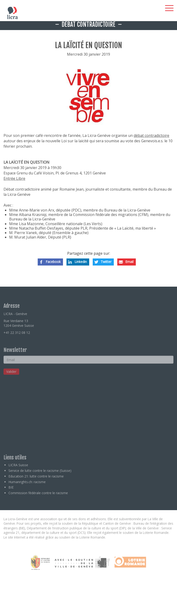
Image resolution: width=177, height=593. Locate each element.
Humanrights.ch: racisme (27, 482)
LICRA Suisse (18, 465)
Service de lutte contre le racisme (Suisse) (39, 470)
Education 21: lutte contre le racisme (36, 476)
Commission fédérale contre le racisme (38, 493)
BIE (11, 487)
